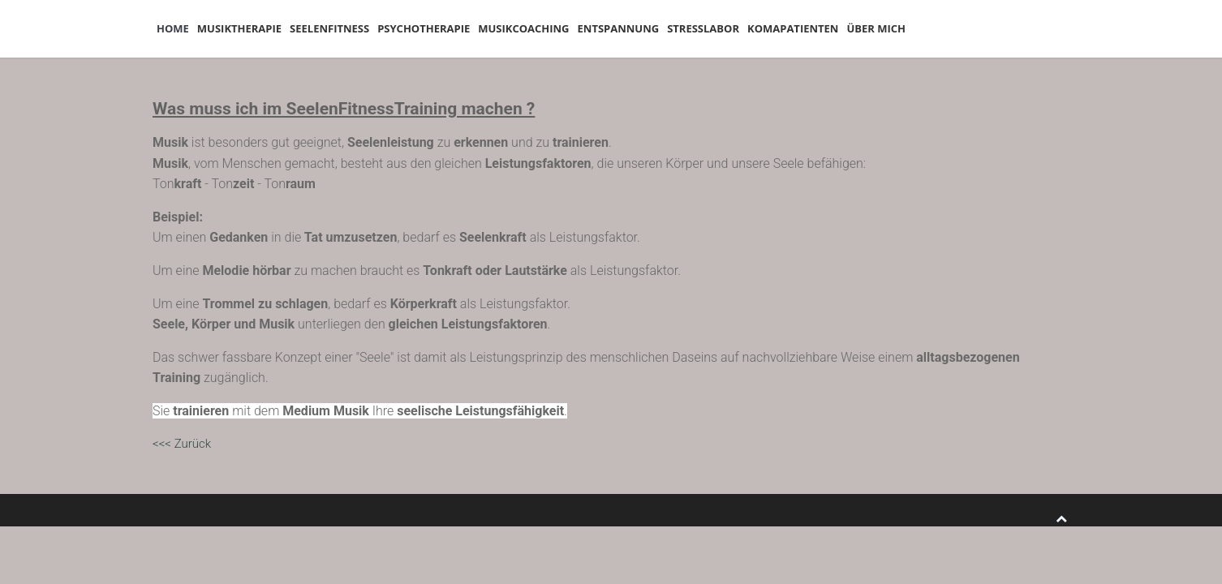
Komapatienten (914, 28)
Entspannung (708, 28)
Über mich (1013, 28)
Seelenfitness (370, 28)
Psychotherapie (480, 28)
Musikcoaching (596, 28)
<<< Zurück (182, 443)
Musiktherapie (264, 28)
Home (181, 28)
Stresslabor (808, 28)
